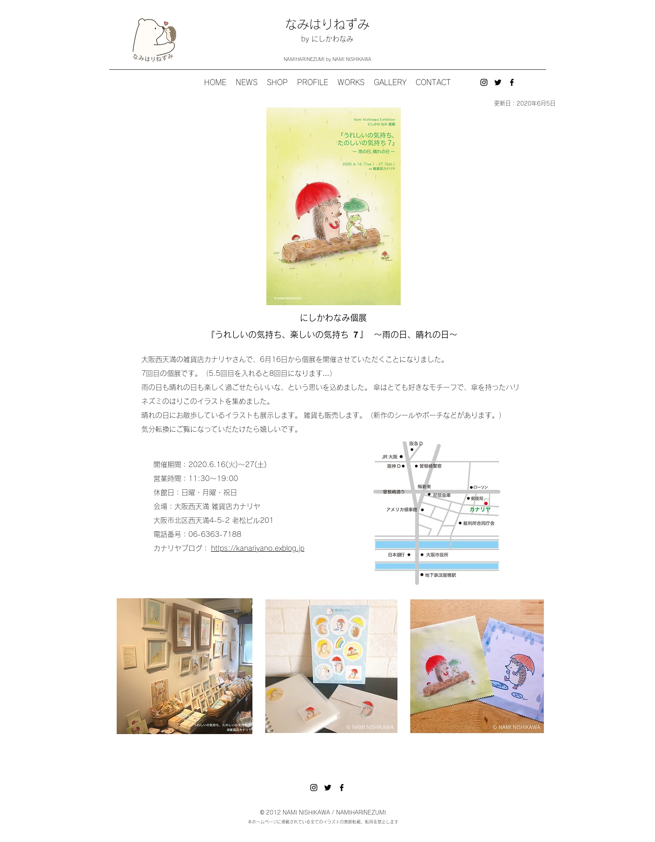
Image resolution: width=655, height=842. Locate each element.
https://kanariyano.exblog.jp (257, 548)
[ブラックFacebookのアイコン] (511, 82)
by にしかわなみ (327, 38)
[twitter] (498, 82)
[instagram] (484, 82)
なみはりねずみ (327, 24)
